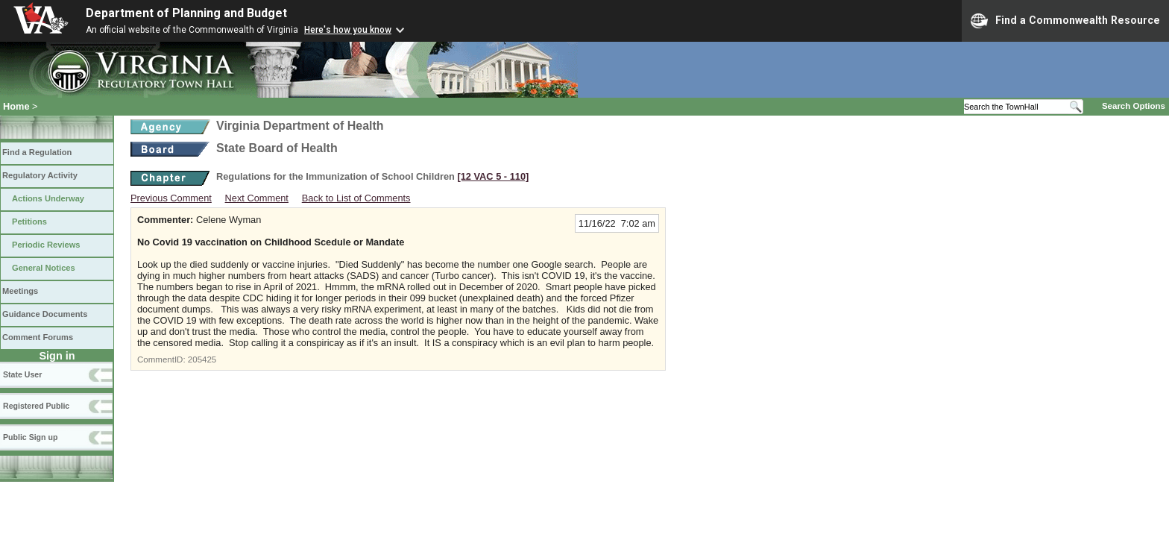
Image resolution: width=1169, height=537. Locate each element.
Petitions (29, 221)
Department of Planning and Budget (186, 13)
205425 (202, 359)
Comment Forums (37, 337)
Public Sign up (30, 437)
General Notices (43, 267)
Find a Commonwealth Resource (1065, 20)
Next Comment (257, 198)
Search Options (1133, 105)
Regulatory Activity (40, 175)
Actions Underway (48, 198)
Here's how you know (347, 30)
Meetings (20, 290)
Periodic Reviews (46, 244)
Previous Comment (171, 198)
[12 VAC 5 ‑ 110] (493, 176)
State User (22, 374)
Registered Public (36, 405)
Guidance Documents (44, 314)
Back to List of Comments (356, 198)
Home (16, 106)
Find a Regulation (37, 152)
